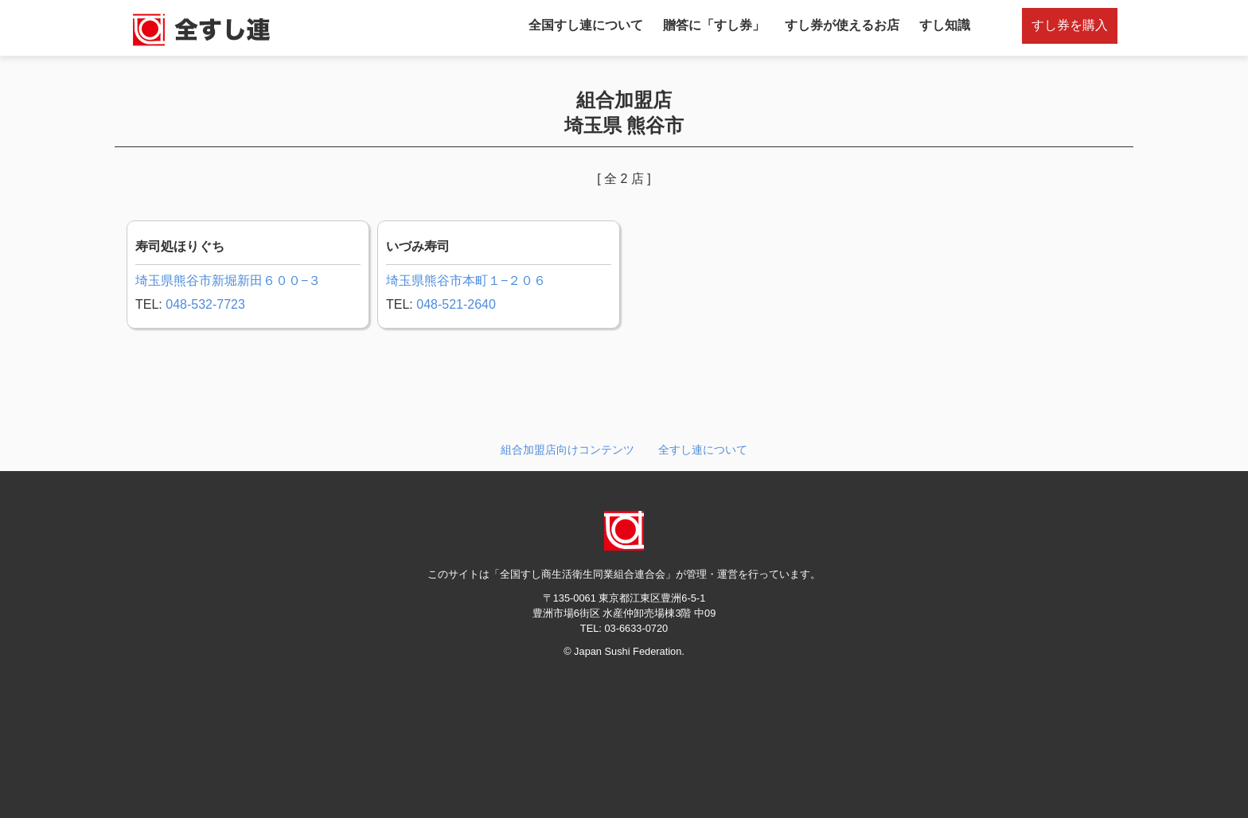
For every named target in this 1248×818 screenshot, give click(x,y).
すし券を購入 (1070, 25)
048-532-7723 (205, 304)
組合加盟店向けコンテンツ (567, 449)
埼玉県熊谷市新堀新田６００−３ (228, 280)
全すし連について (702, 449)
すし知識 (944, 25)
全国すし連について (585, 25)
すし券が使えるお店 (842, 25)
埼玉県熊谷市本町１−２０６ (466, 280)
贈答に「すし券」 (714, 25)
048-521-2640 (456, 304)
